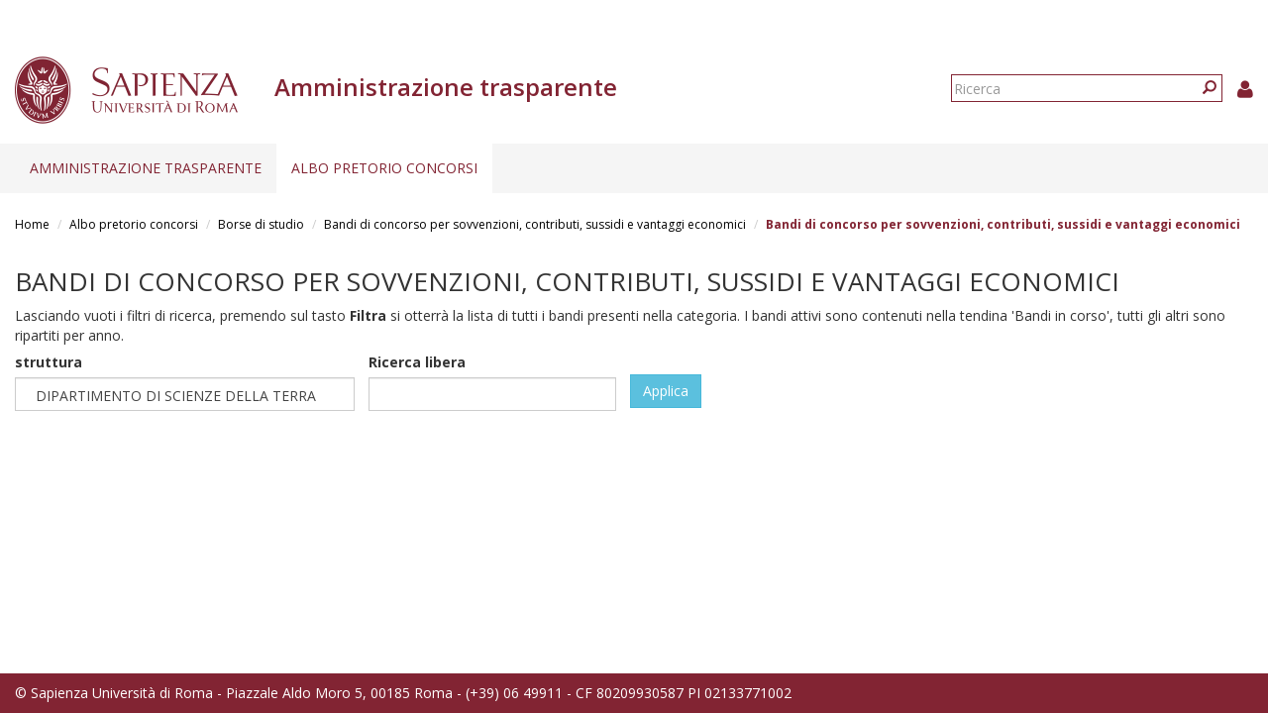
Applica (665, 390)
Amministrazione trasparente (146, 167)
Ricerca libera (417, 362)
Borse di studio (261, 224)
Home (32, 224)
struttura (48, 362)
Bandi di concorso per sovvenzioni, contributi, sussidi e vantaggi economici (535, 224)
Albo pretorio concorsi (384, 167)
